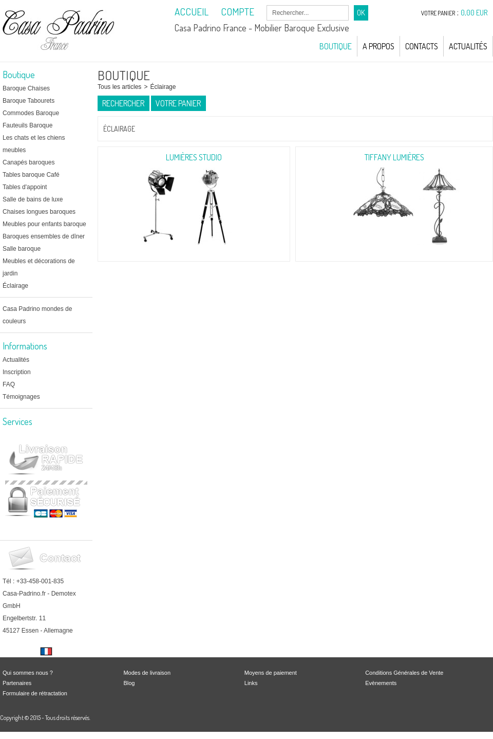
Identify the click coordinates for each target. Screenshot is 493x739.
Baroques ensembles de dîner (44, 236)
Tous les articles (119, 86)
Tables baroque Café (31, 174)
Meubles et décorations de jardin (39, 267)
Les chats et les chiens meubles (34, 144)
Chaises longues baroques (39, 211)
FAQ (9, 384)
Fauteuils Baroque (27, 125)
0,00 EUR (474, 12)
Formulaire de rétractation (35, 693)
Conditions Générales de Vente (404, 673)
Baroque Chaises (26, 88)
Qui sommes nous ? (28, 673)
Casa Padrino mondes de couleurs (37, 315)
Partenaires (17, 683)
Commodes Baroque (31, 113)
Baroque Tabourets (28, 100)
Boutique (335, 46)
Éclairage (15, 285)
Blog (129, 683)
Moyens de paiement (270, 673)
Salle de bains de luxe (33, 199)
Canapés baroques (28, 162)
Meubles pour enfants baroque (44, 224)
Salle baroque (22, 248)
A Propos (378, 46)
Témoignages (21, 396)
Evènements (380, 683)
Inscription (17, 372)
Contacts (421, 46)
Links (251, 683)
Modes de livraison (146, 673)
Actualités (468, 46)
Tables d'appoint (25, 187)
